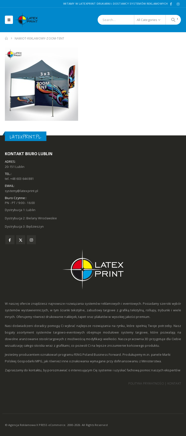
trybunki (164, 310)
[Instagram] (178, 4)
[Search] (173, 20)
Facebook (9, 239)
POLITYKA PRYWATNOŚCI (146, 383)
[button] (9, 20)
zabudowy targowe (101, 310)
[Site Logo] (28, 19)
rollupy (151, 310)
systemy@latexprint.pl (21, 191)
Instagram (31, 239)
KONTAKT (174, 383)
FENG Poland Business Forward (97, 355)
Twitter (20, 239)
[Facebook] (171, 4)
